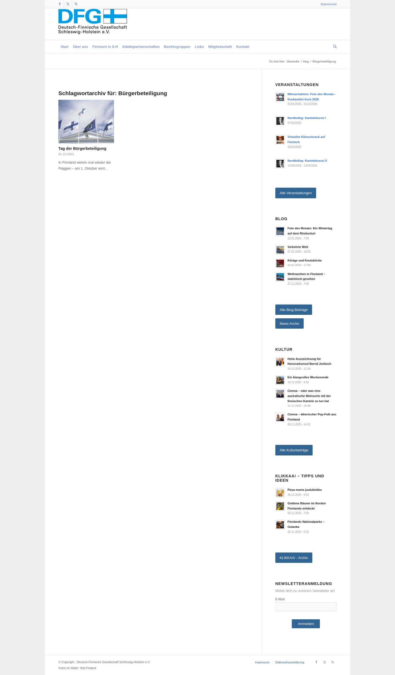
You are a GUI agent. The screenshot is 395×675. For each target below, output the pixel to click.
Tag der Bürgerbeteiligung (82, 148)
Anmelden (306, 624)
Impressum (329, 4)
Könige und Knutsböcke (304, 260)
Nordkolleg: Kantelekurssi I (306, 118)
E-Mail (280, 599)
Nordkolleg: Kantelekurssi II (307, 160)
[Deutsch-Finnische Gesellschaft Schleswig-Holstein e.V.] (92, 24)
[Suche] (334, 47)
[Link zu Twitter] (68, 4)
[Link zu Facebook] (60, 4)
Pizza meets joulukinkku (304, 489)
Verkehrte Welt (297, 247)
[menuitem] (327, 4)
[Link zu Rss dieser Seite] (76, 4)
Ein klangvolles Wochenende (308, 377)
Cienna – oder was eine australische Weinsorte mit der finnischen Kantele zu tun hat (309, 396)
